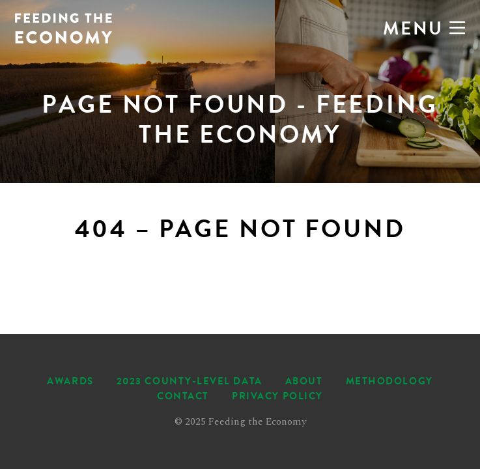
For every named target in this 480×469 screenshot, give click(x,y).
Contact (183, 396)
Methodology (389, 381)
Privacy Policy (277, 396)
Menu (424, 28)
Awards (70, 381)
